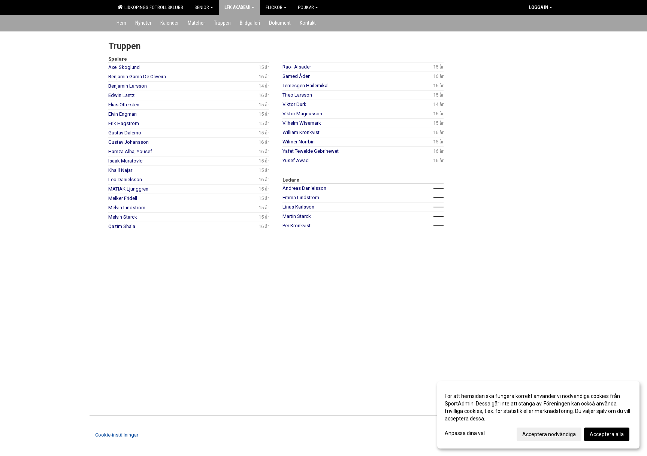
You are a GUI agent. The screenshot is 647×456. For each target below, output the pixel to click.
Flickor (276, 7)
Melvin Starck (122, 217)
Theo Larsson (297, 95)
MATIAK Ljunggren (128, 189)
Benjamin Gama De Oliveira (137, 76)
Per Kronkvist (296, 225)
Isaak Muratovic (125, 161)
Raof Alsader (296, 67)
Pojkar (308, 7)
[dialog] (538, 415)
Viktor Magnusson (302, 113)
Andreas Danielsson (304, 188)
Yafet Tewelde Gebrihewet (310, 151)
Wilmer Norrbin (298, 142)
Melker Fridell (122, 198)
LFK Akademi (239, 7)
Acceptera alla (607, 434)
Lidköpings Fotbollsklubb (150, 7)
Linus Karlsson (298, 207)
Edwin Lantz (121, 95)
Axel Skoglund (124, 67)
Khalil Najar (120, 170)
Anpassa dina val (465, 433)
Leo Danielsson (125, 179)
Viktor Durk (294, 104)
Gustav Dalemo (124, 133)
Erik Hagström (123, 123)
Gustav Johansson (128, 142)
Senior (203, 7)
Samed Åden (296, 76)
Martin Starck (296, 216)
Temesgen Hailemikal (305, 85)
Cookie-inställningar (116, 435)
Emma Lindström (300, 197)
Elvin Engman (122, 114)
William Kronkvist (301, 132)
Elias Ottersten (123, 104)
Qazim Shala (121, 226)
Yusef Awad (295, 160)
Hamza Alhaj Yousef (130, 151)
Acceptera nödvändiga (549, 434)
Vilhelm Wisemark (301, 123)
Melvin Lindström (126, 207)
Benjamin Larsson (127, 86)
